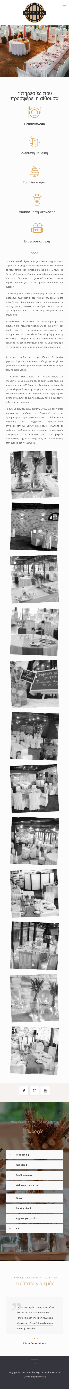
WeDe (43, 1376)
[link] (34, 1154)
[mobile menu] (64, 7)
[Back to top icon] (34, 1363)
